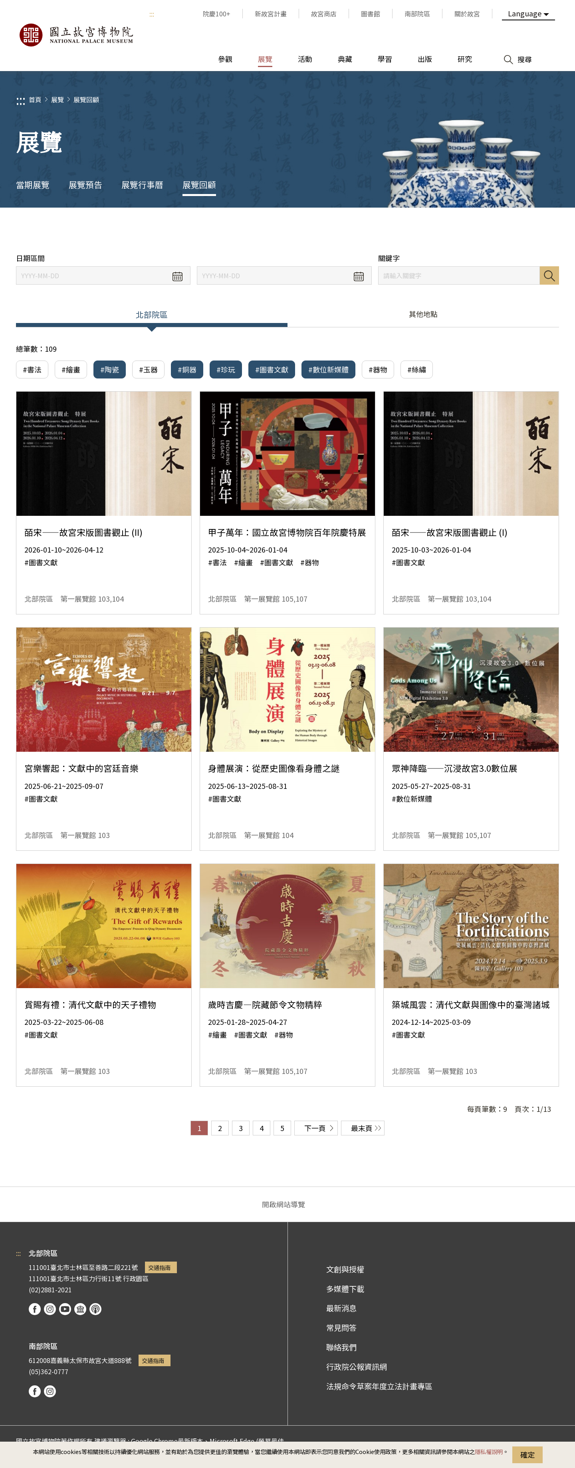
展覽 (57, 99)
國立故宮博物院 (76, 35)
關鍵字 (389, 258)
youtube (65, 1309)
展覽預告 (85, 184)
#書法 (32, 369)
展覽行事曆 (142, 184)
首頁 (35, 99)
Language (524, 13)
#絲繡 (416, 369)
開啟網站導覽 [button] (283, 1204)
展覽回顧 (86, 99)
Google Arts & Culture (80, 1309)
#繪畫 (70, 369)
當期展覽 (33, 184)
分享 (480, 231)
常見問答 (341, 1327)
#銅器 (187, 369)
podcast (95, 1309)
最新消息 (341, 1307)
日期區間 (30, 258)
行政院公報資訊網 (356, 1366)
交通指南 (159, 1267)
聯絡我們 (341, 1347)
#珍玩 (225, 369)
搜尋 (549, 275)
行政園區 (136, 1278)
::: (151, 13)
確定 (527, 1454)
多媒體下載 (345, 1288)
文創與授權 (345, 1269)
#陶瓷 (109, 369)
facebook (35, 1309)
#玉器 (148, 369)
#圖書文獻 (271, 369)
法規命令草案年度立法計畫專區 (379, 1386)
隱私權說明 (489, 1451)
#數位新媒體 (328, 369)
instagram (50, 1309)
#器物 (378, 369)
